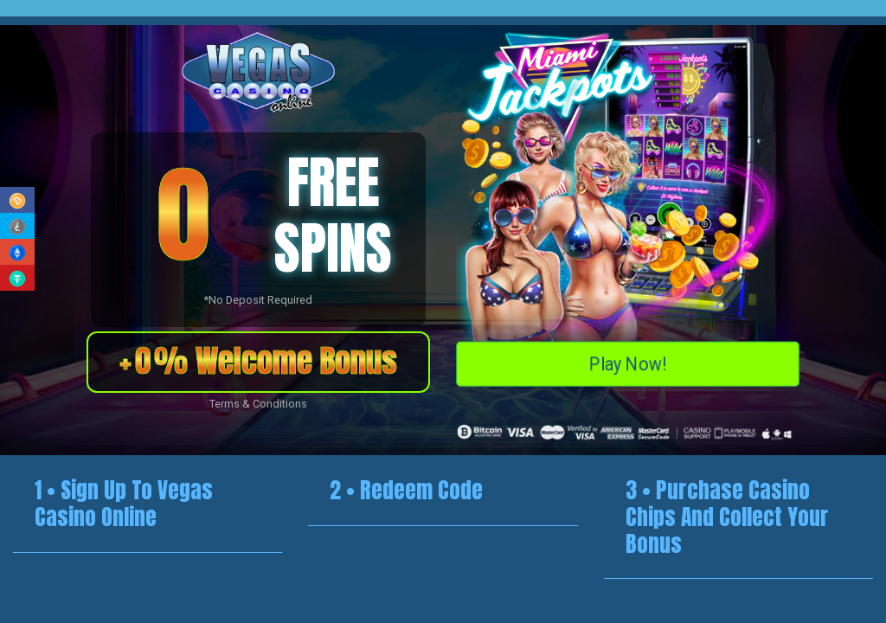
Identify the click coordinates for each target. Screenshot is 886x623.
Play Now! (627, 361)
